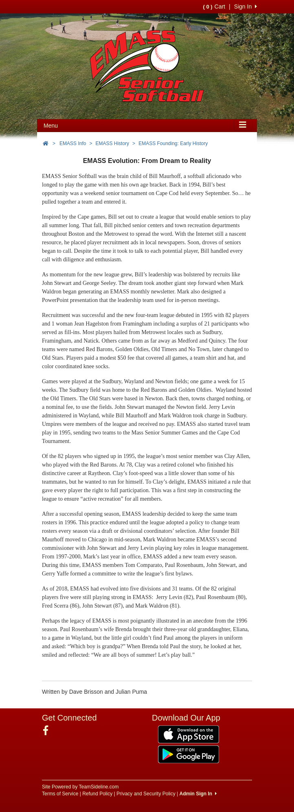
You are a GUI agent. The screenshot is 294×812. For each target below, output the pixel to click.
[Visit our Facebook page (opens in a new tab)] (48, 730)
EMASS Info (72, 143)
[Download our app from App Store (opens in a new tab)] (188, 734)
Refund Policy (97, 794)
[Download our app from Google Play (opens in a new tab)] (188, 754)
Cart (214, 6)
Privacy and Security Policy (146, 794)
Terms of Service (60, 794)
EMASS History (112, 143)
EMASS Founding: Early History (173, 143)
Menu (51, 125)
